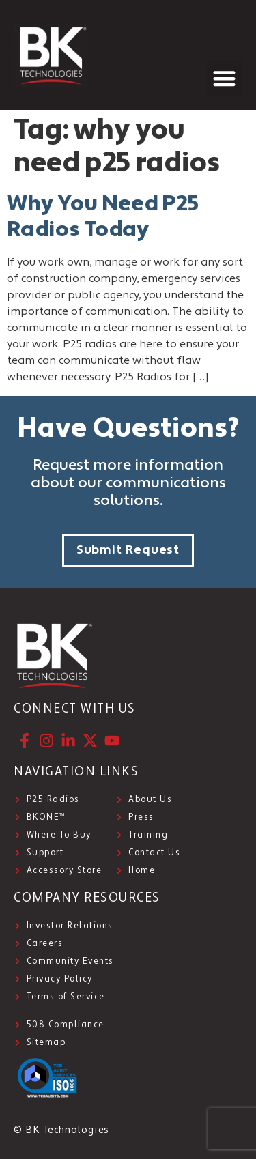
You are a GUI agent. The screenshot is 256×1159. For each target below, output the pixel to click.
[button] (225, 78)
